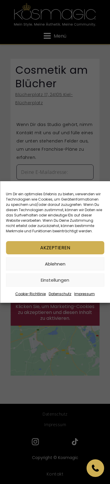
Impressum (84, 294)
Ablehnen (55, 264)
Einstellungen (55, 280)
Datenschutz (60, 294)
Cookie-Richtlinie (30, 294)
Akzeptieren (55, 248)
